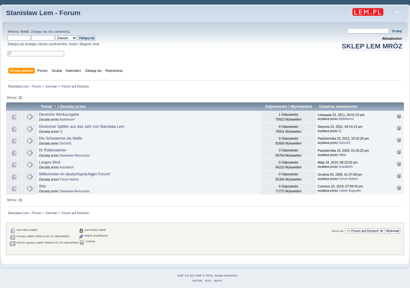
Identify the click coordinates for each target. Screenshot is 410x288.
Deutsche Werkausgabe (59, 114)
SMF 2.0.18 (185, 275)
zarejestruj (62, 31)
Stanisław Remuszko (74, 155)
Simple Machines (225, 275)
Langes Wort (49, 162)
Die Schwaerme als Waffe (60, 138)
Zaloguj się (39, 31)
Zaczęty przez (73, 106)
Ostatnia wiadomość (338, 106)
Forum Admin (69, 179)
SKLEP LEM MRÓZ (372, 46)
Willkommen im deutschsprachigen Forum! (75, 174)
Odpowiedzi (276, 106)
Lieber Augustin (350, 190)
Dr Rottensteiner (53, 150)
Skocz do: (338, 231)
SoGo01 (65, 143)
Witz (42, 186)
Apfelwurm (67, 119)
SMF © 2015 (204, 275)
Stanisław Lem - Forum (43, 13)
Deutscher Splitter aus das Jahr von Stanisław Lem (81, 126)
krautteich (67, 167)
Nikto (342, 155)
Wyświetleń (301, 106)
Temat (49, 106)
